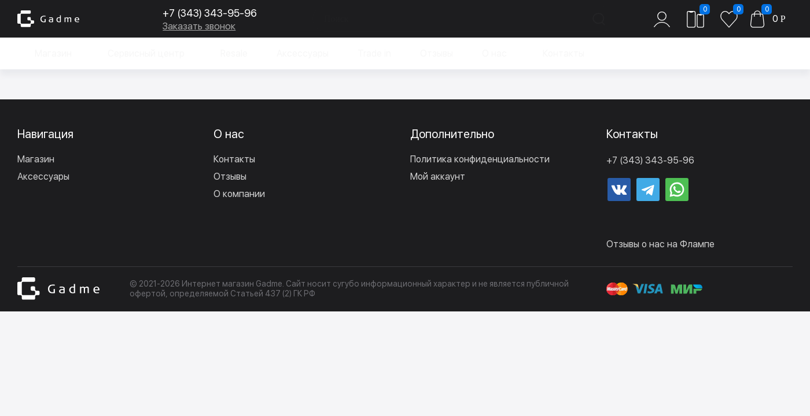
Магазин (53, 53)
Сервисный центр (146, 53)
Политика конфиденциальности (480, 159)
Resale (234, 53)
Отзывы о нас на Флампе (660, 244)
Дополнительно (452, 134)
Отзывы (436, 53)
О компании (239, 193)
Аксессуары (303, 53)
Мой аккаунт (437, 176)
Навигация (45, 134)
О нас (494, 53)
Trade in (374, 53)
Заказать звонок (188, 26)
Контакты (563, 53)
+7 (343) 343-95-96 (199, 13)
